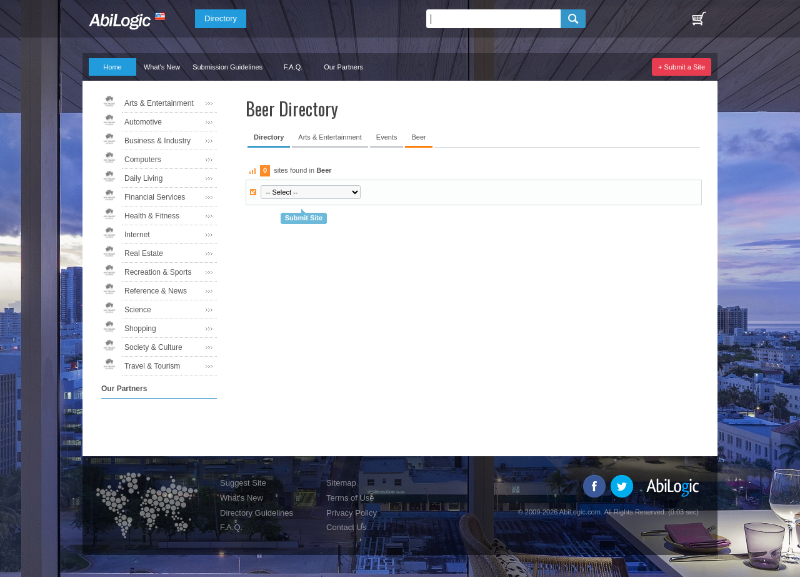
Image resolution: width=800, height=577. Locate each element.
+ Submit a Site (681, 67)
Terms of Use (350, 498)
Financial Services (154, 197)
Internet (137, 234)
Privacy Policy (351, 513)
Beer (418, 137)
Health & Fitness (151, 216)
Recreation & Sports (157, 272)
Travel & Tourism (152, 366)
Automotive (143, 122)
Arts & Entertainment (159, 103)
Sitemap (341, 483)
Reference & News (155, 291)
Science (137, 309)
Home (112, 67)
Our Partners (343, 67)
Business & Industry (157, 140)
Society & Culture (153, 347)
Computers (142, 159)
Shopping (140, 328)
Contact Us (346, 527)
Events (387, 137)
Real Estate (143, 253)
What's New (162, 67)
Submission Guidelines (227, 67)
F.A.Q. (293, 67)
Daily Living (143, 178)
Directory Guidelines (256, 513)
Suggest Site (243, 483)
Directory (220, 18)
